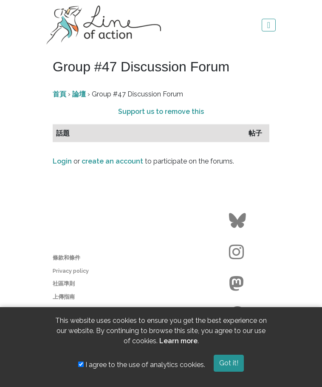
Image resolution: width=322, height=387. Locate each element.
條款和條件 (66, 257)
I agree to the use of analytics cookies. (141, 365)
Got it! (228, 363)
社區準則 (64, 283)
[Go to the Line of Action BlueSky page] (238, 220)
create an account (112, 161)
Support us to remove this (161, 111)
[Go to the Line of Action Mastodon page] (238, 283)
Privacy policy (71, 271)
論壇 (79, 94)
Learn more (178, 341)
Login (62, 161)
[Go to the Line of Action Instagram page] (238, 252)
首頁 (59, 94)
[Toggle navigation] (269, 25)
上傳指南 (64, 297)
